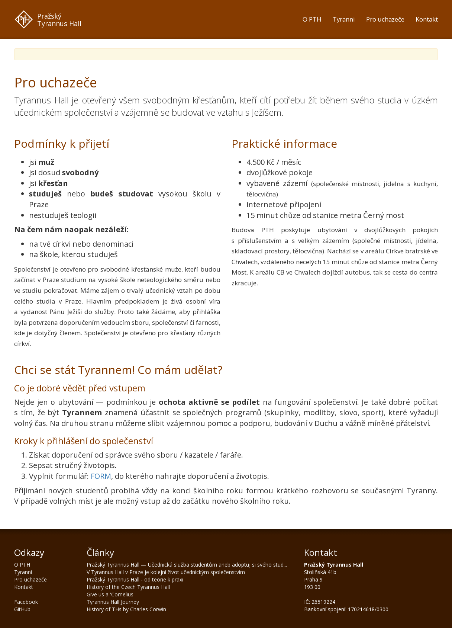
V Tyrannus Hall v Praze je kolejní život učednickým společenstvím (166, 572)
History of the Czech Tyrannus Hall (128, 586)
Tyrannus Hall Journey (113, 601)
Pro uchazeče (385, 19)
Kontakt (427, 19)
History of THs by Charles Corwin (126, 609)
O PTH (312, 19)
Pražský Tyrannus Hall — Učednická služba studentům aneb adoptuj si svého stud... (187, 564)
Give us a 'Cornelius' (111, 594)
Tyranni (344, 19)
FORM (101, 476)
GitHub (22, 609)
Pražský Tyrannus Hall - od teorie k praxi (135, 579)
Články (100, 552)
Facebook (26, 601)
